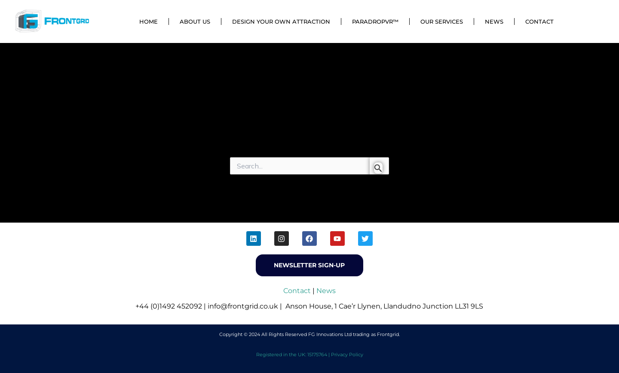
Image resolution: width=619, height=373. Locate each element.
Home (148, 21)
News (494, 21)
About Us (195, 21)
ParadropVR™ (375, 21)
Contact (539, 21)
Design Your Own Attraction (281, 21)
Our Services (441, 21)
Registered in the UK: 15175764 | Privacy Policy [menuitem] (309, 355)
